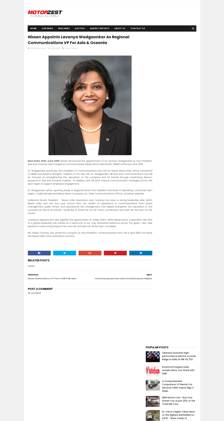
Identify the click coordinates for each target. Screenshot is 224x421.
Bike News (64, 28)
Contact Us (138, 28)
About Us (119, 28)
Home (33, 28)
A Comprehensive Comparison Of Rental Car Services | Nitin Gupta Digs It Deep (178, 75)
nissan (74, 49)
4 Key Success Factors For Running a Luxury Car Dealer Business (178, 120)
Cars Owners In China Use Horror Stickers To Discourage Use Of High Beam (177, 402)
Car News (47, 28)
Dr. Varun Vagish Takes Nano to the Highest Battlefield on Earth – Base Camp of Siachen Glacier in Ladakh (178, 105)
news (67, 49)
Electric (80, 28)
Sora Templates (45, 417)
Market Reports (99, 28)
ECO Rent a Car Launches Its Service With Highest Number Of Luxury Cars (178, 134)
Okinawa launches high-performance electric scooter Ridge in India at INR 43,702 (179, 45)
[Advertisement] (169, 190)
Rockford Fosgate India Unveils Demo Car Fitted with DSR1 (178, 59)
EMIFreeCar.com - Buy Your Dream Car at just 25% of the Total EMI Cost (178, 90)
